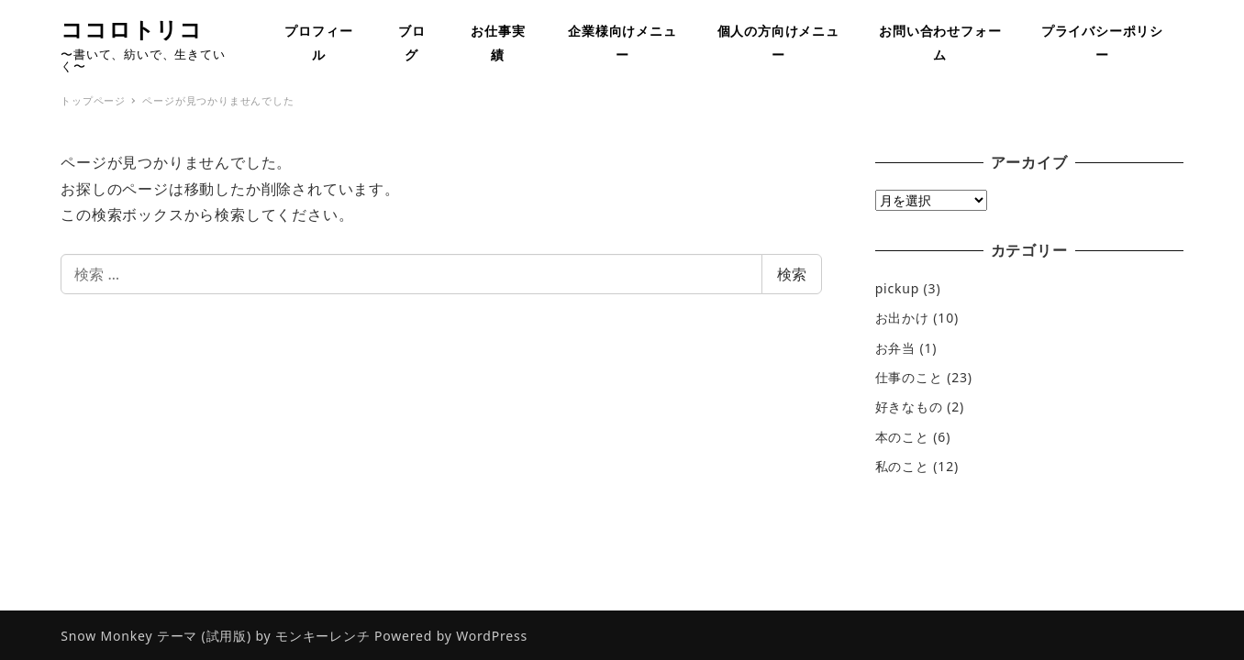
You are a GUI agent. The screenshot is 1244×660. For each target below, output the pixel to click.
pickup (897, 288)
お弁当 (895, 348)
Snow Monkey (106, 635)
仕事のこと (909, 377)
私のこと (902, 466)
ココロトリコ (132, 29)
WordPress (492, 635)
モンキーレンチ (323, 635)
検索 (791, 274)
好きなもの (909, 406)
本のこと (902, 437)
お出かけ (902, 317)
